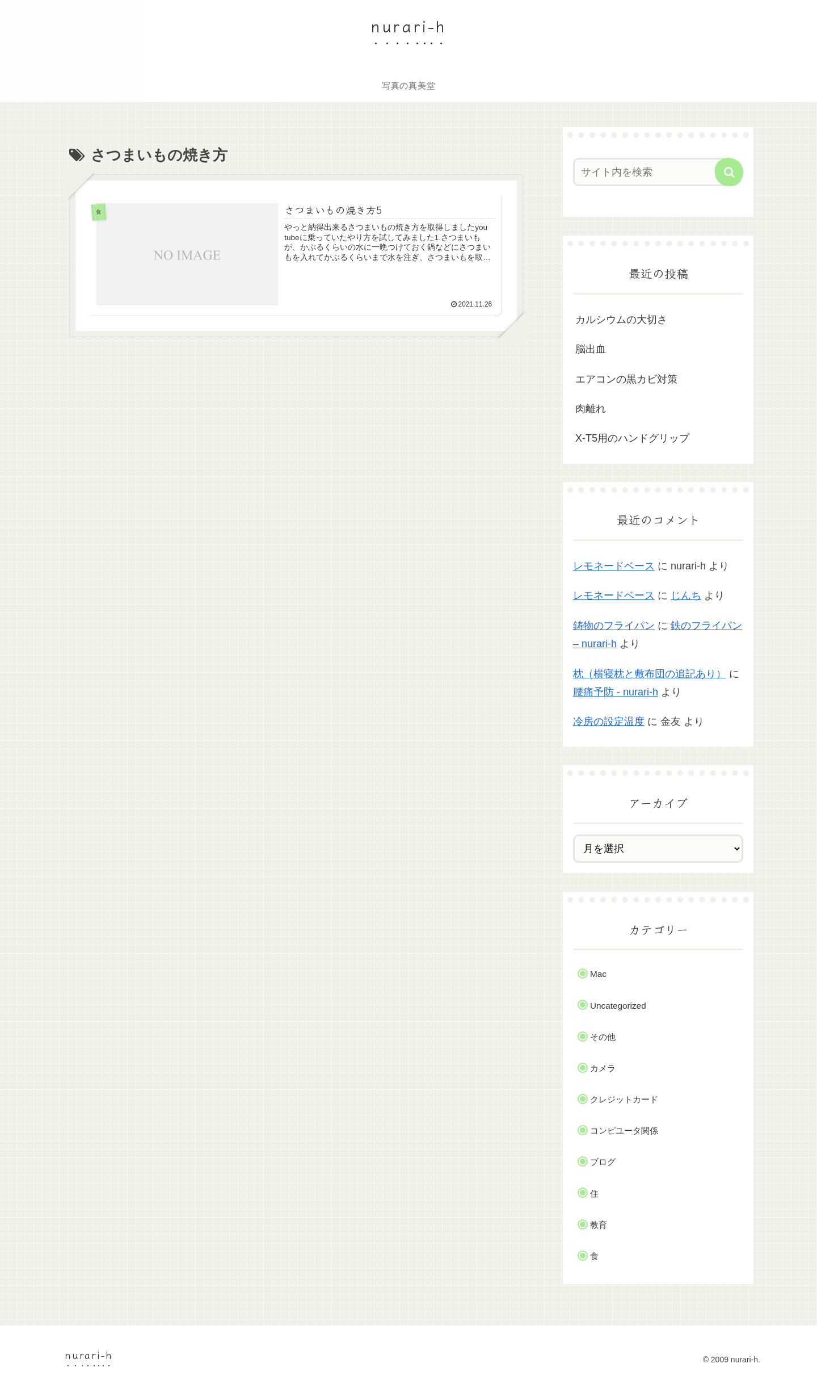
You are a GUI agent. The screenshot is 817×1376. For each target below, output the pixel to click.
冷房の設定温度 (609, 721)
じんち (686, 595)
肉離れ (590, 408)
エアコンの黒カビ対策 (626, 379)
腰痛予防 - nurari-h (615, 692)
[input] (651, 172)
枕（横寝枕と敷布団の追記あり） (649, 673)
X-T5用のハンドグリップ (632, 438)
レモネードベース (614, 566)
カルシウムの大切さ (621, 319)
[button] (729, 172)
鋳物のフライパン (614, 625)
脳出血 (590, 349)
